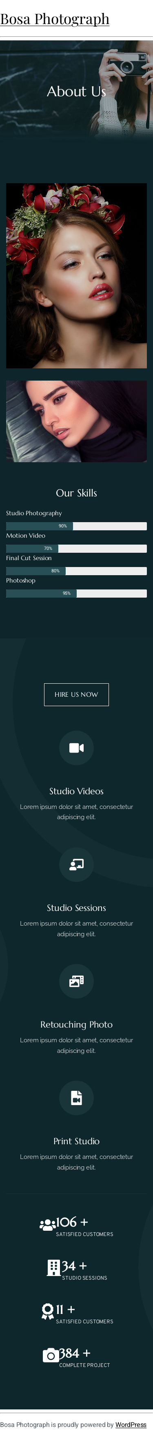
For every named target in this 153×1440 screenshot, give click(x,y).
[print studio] (76, 1098)
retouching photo (76, 1024)
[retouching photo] (76, 981)
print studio (76, 1141)
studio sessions (76, 907)
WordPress (130, 1425)
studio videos (76, 791)
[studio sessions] (76, 864)
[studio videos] (76, 748)
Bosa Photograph (55, 18)
